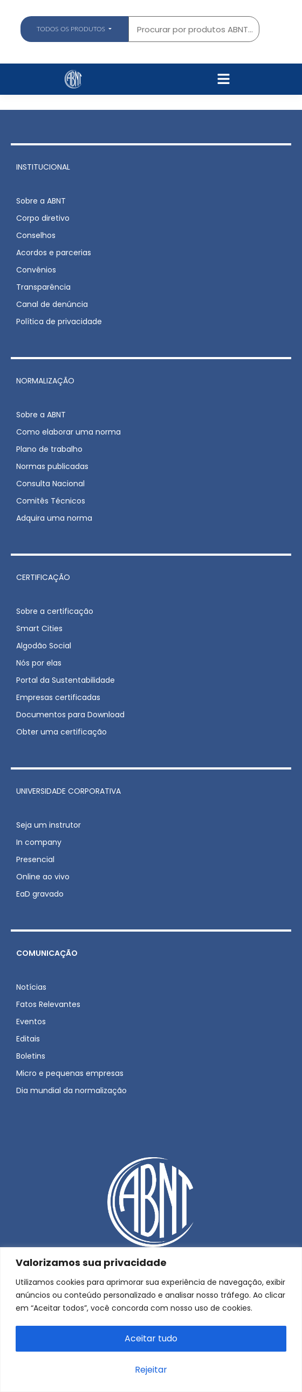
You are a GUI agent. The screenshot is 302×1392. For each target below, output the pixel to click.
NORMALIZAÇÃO (45, 380)
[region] (151, 1319)
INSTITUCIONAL (43, 167)
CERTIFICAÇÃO (43, 577)
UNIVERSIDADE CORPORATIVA (68, 791)
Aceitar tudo (151, 1338)
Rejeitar (151, 1369)
